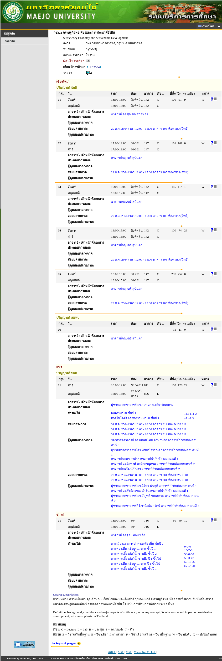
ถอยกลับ (10, 41)
